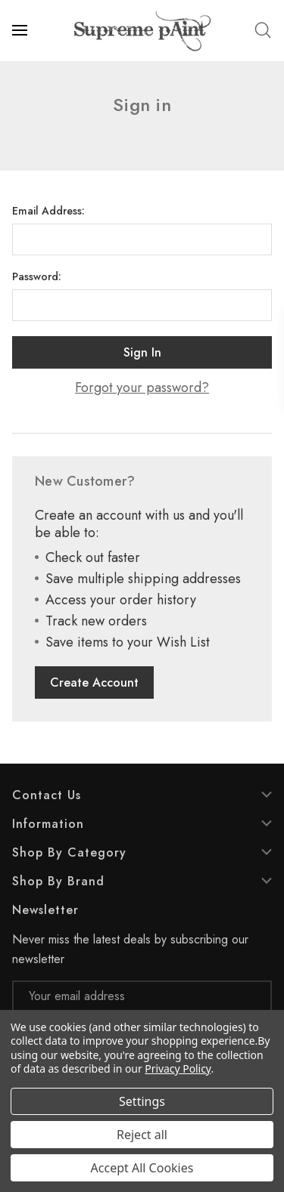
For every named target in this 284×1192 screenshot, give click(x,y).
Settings (142, 1101)
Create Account (94, 682)
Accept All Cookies (142, 1168)
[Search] (263, 30)
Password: (36, 276)
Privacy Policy (178, 1068)
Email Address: (48, 211)
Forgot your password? (142, 388)
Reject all (142, 1134)
